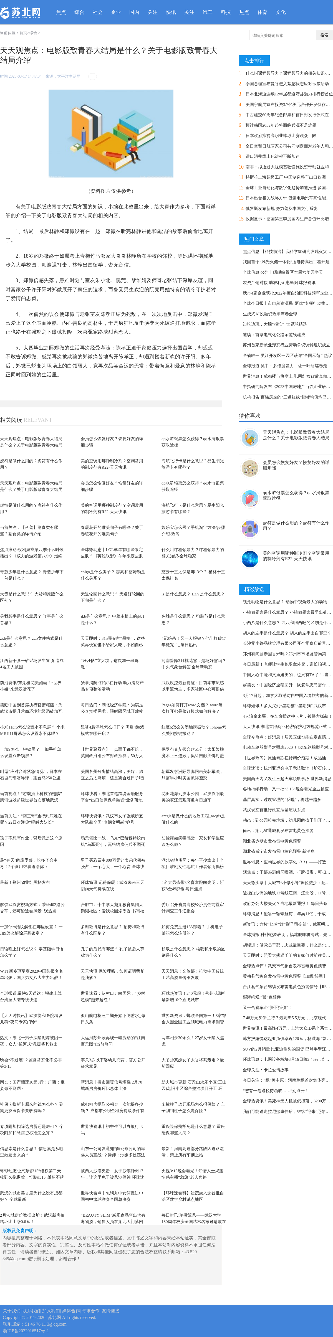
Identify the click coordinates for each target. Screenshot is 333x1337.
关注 (153, 12)
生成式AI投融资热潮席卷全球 (270, 314)
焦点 (61, 12)
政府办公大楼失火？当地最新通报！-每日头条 (285, 903)
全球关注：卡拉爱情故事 (266, 1070)
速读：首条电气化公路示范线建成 (274, 335)
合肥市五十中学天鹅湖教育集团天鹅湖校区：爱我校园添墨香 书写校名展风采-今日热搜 (112, 910)
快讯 (171, 12)
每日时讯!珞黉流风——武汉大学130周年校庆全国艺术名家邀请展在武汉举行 (194, 1221)
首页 (23, 33)
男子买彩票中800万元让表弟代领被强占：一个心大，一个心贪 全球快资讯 (113, 866)
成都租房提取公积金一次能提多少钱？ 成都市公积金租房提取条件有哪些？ (112, 1110)
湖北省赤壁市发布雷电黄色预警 (272, 841)
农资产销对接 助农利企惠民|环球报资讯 (279, 282)
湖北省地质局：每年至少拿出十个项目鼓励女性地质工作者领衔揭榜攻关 (193, 866)
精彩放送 (254, 589)
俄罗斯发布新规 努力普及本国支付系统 (281, 208)
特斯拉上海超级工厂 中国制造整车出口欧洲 (286, 177)
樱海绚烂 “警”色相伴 (262, 997)
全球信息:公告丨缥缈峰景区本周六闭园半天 (283, 272)
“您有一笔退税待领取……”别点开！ (276, 1091)
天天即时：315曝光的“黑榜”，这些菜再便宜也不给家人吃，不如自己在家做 (113, 644)
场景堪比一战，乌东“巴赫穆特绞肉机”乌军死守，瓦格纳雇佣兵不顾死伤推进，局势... (113, 844)
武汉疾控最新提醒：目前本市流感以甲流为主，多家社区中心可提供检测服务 (193, 689)
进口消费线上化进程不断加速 (273, 156)
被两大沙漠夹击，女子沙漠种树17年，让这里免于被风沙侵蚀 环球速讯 (112, 1177)
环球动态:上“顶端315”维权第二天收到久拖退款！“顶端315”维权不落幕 (32, 1177)
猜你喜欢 (250, 416)
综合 (79, 12)
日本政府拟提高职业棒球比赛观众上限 (281, 135)
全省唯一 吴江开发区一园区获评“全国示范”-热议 (287, 355)
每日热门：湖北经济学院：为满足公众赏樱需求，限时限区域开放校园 (112, 711)
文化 (281, 12)
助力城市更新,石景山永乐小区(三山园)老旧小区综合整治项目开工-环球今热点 (194, 1088)
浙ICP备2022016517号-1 (26, 1330)
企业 (116, 12)
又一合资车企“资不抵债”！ (267, 1007)
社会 (98, 12)
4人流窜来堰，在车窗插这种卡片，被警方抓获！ (287, 716)
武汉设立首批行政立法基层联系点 (274, 810)
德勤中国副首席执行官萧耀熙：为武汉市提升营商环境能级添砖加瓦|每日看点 (31, 711)
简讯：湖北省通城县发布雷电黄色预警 (278, 830)
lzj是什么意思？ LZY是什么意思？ (193, 594)
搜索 (324, 35)
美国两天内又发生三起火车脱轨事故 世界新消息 (287, 779)
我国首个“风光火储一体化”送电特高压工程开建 (286, 262)
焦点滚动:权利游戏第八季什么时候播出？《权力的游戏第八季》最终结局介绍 (32, 555)
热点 (244, 12)
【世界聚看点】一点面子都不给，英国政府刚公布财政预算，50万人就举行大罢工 (112, 755)
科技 (226, 12)
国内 (134, 12)
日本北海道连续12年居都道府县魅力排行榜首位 (289, 94)
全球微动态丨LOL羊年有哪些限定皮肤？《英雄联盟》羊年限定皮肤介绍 (112, 555)
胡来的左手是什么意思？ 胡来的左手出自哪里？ (287, 633)
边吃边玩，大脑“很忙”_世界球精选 (275, 324)
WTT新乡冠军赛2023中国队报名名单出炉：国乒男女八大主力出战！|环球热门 (31, 977)
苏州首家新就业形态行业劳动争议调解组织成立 (286, 345)
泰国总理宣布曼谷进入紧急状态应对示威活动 (287, 84)
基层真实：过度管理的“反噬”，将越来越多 (282, 799)
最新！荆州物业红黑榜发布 (25, 882)
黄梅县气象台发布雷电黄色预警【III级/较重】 (285, 976)
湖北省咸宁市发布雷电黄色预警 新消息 (279, 851)
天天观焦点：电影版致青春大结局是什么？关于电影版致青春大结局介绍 (31, 445)
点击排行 (254, 61)
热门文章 (254, 239)
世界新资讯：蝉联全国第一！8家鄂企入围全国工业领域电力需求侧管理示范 (194, 1021)
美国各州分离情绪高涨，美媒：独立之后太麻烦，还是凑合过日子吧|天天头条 (112, 777)
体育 (263, 12)
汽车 (208, 12)
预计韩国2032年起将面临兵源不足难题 (281, 125)
